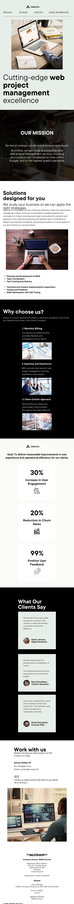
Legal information (59, 12)
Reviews (23, 12)
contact (38, 12)
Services (7, 12)
